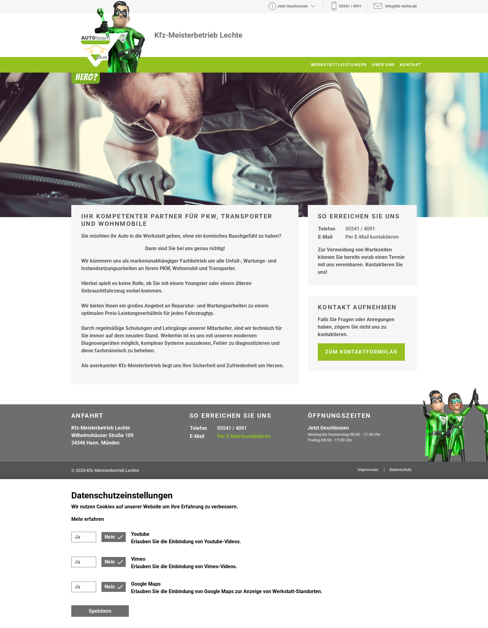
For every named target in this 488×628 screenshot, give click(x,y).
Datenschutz (400, 469)
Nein (110, 537)
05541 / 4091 (360, 229)
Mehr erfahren (87, 519)
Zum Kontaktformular (361, 352)
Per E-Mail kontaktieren (372, 237)
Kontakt (410, 64)
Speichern (100, 611)
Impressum (368, 469)
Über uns (383, 64)
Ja (77, 537)
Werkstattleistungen (339, 64)
